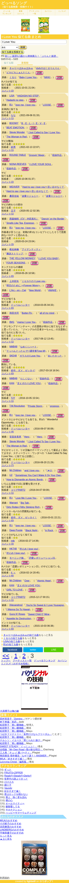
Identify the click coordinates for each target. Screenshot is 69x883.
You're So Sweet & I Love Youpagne (45, 605)
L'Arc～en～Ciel (17, 290)
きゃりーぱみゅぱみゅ (21, 68)
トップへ (5, 660)
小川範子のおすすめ (10, 823)
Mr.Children (15, 470)
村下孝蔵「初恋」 (9, 722)
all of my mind (47, 313)
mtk (13, 541)
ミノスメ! (62, 11)
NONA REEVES (17, 164)
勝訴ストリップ (14, 253)
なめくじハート (28, 346)
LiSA (11, 95)
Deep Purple (16, 530)
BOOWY (13, 123)
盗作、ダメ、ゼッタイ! (23, 370)
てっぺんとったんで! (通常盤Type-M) (26, 351)
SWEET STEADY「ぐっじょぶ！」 (18, 746)
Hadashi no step (15, 100)
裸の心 (9, 800)
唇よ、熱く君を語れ (16, 797)
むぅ (13, 572)
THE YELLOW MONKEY (22, 258)
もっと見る (6, 836)
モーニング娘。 (17, 558)
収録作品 (57, 155)
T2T (13, 398)
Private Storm (35, 406)
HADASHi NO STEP (28, 96)
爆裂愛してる (13, 806)
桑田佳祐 (14, 196)
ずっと (7, 769)
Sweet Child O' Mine (38, 614)
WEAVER (14, 187)
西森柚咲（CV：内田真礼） (24, 219)
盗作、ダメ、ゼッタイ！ (24, 517)
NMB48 (13, 346)
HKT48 (13, 548)
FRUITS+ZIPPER (13, 772)
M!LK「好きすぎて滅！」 (13, 759)
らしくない (26, 378)
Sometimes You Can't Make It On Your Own (38, 475)
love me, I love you (25, 105)
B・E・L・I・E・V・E (33, 123)
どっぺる (6, 12)
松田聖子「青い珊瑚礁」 (13, 725)
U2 (10, 475)
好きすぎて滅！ (12, 791)
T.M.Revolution (17, 406)
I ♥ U (49, 470)
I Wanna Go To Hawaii (18, 609)
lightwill (31, 881)
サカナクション (14, 809)
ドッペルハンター (20, 305)
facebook (12, 649)
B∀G (11, 322)
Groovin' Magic (37, 155)
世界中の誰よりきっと (16, 779)
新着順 (24, 63)
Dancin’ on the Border (53, 219)
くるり (13, 77)
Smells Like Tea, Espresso (20, 223)
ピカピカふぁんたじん (18, 72)
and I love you (31, 470)
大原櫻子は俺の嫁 (9, 711)
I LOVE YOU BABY (48, 258)
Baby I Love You (28, 77)
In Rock (49, 530)
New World (35, 290)
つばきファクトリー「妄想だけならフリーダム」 (26, 734)
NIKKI (47, 77)
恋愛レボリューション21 (42, 558)
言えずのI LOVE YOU (28, 585)
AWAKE (52, 290)
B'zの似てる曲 (10, 644)
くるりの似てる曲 (12, 638)
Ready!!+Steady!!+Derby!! (17, 776)
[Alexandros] (16, 605)
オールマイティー (15, 803)
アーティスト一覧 (22, 660)
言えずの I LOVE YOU (29, 383)
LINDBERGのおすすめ (12, 829)
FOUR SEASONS (15, 262)
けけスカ (9, 782)
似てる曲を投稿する (12, 52)
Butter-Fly (27, 313)
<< (6, 656)
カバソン (48, 11)
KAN (11, 383)
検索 (22, 47)
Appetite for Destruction (18, 618)
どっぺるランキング (44, 660)
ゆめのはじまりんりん (48, 68)
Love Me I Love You (25, 498)
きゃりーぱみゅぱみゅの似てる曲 (21, 635)
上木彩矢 (14, 281)
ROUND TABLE (17, 155)
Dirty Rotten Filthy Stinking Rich (23, 507)
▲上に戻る (6, 839)
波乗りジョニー (30, 196)
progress (54, 406)
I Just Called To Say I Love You (44, 441)
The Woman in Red (16, 136)
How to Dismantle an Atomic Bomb (24, 479)
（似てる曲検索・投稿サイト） (17, 7)
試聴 (39, 73)
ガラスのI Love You (30, 356)
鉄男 (13, 147)
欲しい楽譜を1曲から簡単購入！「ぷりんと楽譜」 (31, 56)
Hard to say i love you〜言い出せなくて (43, 187)
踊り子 (7, 785)
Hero (26, 436)
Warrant (13, 502)
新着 (20, 12)
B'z (11, 104)
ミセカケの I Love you (33, 281)
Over (26, 580)
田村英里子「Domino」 (12, 719)
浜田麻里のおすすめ (10, 826)
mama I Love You (26, 322)
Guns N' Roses (17, 614)
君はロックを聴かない (16, 794)
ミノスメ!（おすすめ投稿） (15, 663)
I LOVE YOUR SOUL (40, 164)
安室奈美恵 (15, 436)
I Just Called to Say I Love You (44, 132)
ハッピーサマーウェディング (21, 812)
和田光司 (14, 313)
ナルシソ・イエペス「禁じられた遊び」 (21, 740)
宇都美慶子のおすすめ (12, 833)
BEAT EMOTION (15, 127)
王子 (13, 210)
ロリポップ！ (47, 881)
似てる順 (8, 63)
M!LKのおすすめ (8, 820)
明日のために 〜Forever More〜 (23, 285)
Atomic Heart (44, 580)
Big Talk (25, 503)
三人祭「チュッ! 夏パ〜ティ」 (16, 752)
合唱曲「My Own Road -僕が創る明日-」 (21, 749)
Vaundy (8, 788)
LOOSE (47, 105)
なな (13, 115)
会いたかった (55, 356)
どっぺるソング (14, 3)
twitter (33, 649)
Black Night (31, 530)
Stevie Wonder (17, 132)
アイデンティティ (31, 249)
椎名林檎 (14, 249)
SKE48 (13, 355)
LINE (53, 649)
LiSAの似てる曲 (11, 641)
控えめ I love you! (29, 549)
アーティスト (34, 12)
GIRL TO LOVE (14, 590)
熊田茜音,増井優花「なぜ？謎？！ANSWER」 (24, 755)
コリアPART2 (18, 490)
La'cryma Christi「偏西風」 (14, 762)
